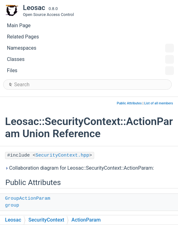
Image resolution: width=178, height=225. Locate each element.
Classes (90, 59)
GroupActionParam (27, 198)
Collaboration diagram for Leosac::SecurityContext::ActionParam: (79, 168)
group (12, 205)
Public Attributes (129, 103)
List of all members (158, 103)
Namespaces (90, 48)
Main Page (19, 25)
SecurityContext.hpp (62, 155)
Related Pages (23, 37)
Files (90, 70)
